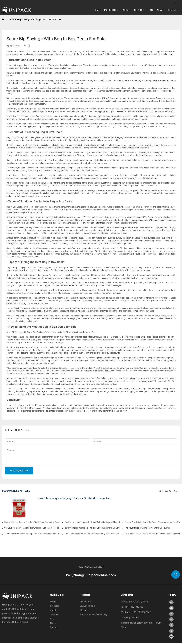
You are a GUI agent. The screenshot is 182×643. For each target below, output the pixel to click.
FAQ (159, 491)
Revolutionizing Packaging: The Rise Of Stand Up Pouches (74, 498)
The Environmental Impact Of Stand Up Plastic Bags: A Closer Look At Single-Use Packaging (92, 522)
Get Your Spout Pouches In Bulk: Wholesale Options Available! (31, 528)
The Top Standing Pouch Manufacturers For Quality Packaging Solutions (92, 534)
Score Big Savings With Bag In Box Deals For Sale (37, 19)
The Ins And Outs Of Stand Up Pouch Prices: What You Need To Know (152, 522)
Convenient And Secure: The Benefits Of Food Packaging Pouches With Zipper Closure (31, 522)
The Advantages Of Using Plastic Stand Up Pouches (147, 528)
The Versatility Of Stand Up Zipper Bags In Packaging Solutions (31, 534)
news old (167, 491)
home (5, 19)
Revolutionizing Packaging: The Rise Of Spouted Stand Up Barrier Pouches (92, 528)
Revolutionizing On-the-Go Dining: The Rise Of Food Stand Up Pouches (152, 534)
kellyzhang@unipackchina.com (91, 575)
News (176, 491)
